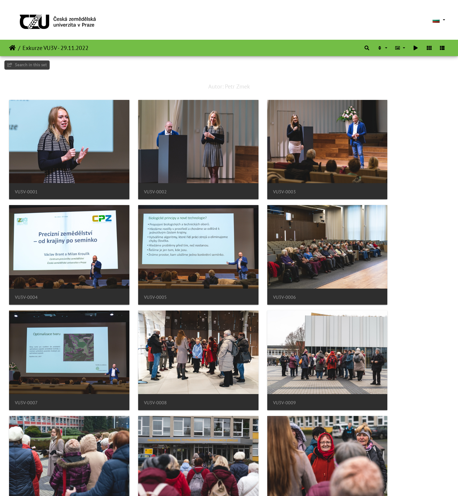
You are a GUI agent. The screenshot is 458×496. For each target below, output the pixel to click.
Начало (12, 48)
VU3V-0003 (250, 180)
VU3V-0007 (250, 274)
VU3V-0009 (26, 367)
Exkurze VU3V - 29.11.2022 (55, 48)
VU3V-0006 (138, 274)
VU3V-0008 (362, 274)
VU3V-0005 (26, 274)
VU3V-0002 (138, 180)
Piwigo (246, 484)
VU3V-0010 (138, 367)
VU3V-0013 (26, 461)
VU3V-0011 (250, 367)
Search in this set (27, 64)
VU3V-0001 (26, 180)
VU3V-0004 (362, 180)
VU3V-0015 (250, 461)
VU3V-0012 (362, 367)
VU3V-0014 (138, 461)
